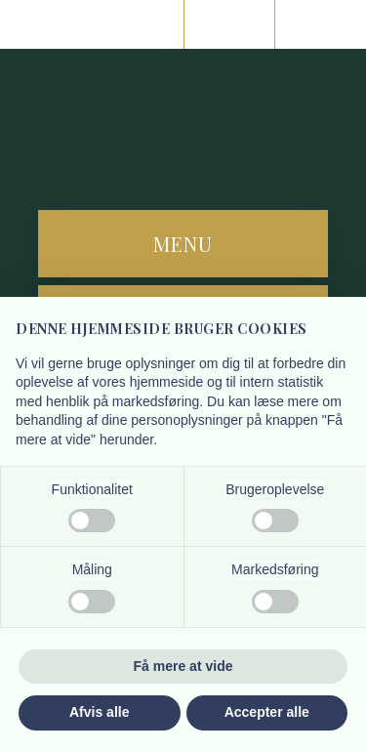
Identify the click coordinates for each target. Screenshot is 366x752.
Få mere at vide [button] (183, 666)
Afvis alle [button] (99, 712)
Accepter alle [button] (266, 712)
